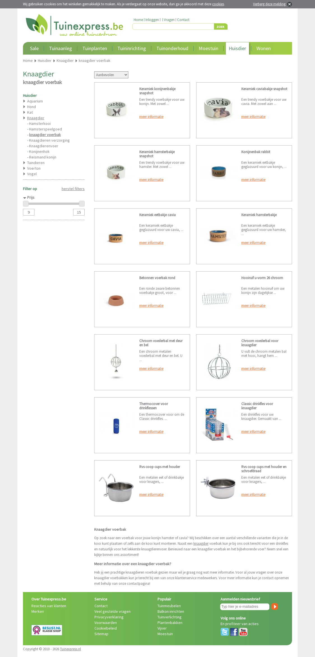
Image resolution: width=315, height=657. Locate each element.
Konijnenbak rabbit (255, 151)
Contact (183, 19)
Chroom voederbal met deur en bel (160, 342)
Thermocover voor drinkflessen (153, 405)
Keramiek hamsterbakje (259, 214)
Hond (31, 106)
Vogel (32, 173)
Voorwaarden (105, 622)
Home (138, 19)
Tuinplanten (94, 48)
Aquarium (35, 101)
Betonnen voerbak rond (157, 277)
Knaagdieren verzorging (49, 140)
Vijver (162, 628)
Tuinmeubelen (169, 605)
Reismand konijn (42, 157)
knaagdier (201, 543)
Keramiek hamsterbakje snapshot (157, 153)
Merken (37, 611)
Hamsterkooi (40, 123)
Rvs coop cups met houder (159, 466)
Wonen (263, 48)
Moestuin (208, 48)
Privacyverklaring (109, 616)
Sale (34, 48)
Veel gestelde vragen (112, 611)
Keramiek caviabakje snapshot (264, 88)
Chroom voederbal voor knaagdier (259, 342)
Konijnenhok (39, 151)
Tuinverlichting (170, 616)
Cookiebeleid (105, 628)
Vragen (169, 19)
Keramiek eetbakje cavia (157, 214)
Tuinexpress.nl (70, 649)
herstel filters (73, 188)
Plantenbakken (170, 622)
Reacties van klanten (48, 605)
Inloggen (152, 19)
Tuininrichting (131, 48)
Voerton (34, 168)
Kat (30, 112)
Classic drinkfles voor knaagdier (257, 405)
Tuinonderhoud (172, 48)
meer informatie (151, 116)
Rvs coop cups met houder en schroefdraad (263, 468)
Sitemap (101, 633)
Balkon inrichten (171, 611)
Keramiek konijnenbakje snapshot (157, 90)
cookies (218, 4)
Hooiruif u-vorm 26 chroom (262, 277)
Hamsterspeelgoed (45, 129)
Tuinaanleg (60, 48)
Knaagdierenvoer (43, 145)
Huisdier (237, 48)
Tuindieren (36, 162)
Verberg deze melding (269, 4)
